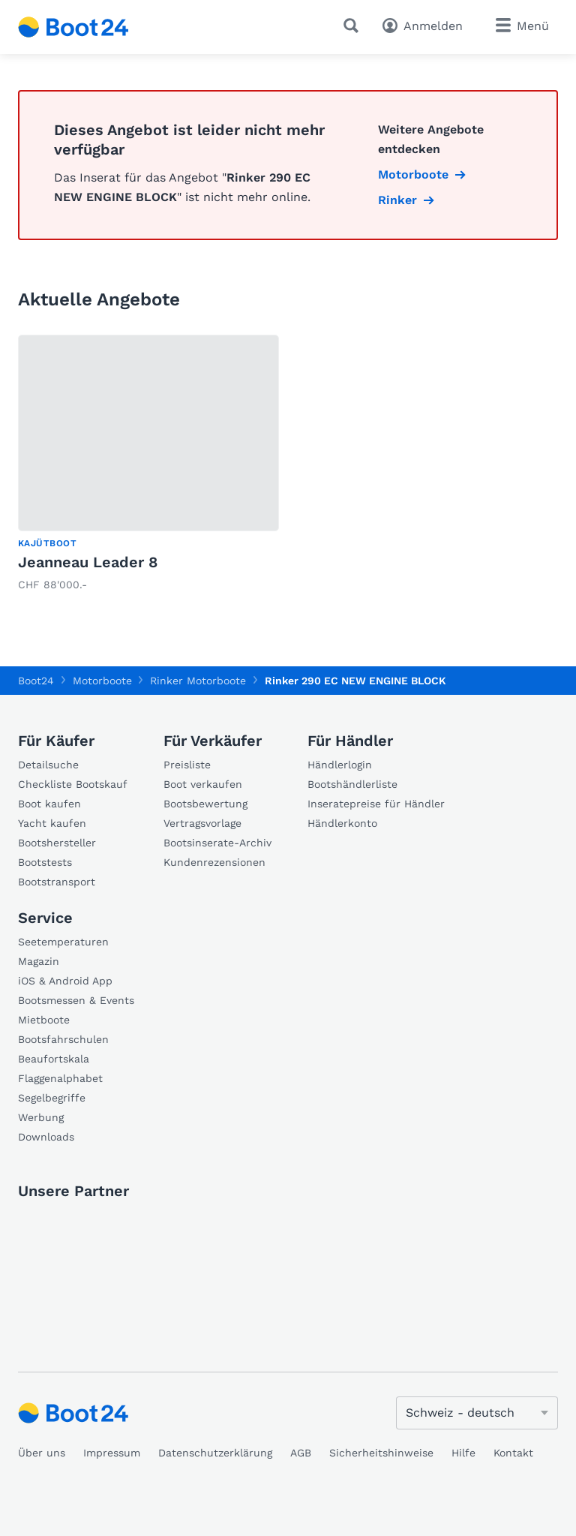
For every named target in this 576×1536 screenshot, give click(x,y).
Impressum (111, 1453)
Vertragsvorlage (203, 823)
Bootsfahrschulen (63, 1039)
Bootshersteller (57, 843)
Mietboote (44, 1020)
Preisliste (187, 765)
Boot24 (36, 681)
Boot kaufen (49, 804)
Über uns (41, 1453)
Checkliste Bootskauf (73, 784)
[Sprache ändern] (477, 1412)
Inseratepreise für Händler (376, 804)
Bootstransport (56, 882)
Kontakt (513, 1453)
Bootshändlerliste (353, 784)
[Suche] (354, 25)
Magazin (38, 961)
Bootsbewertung (206, 804)
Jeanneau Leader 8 (88, 562)
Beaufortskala (53, 1059)
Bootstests (45, 862)
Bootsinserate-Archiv (218, 843)
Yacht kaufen (52, 823)
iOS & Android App (65, 981)
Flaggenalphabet (60, 1078)
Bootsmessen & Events (76, 1000)
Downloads (46, 1137)
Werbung (41, 1117)
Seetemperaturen (63, 942)
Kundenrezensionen (215, 862)
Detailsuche (48, 765)
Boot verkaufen (203, 784)
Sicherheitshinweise (381, 1453)
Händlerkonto (342, 823)
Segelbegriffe (52, 1098)
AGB (300, 1453)
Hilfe (464, 1453)
